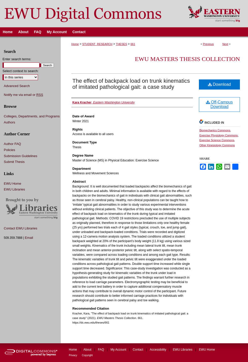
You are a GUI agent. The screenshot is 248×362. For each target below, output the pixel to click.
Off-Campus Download (219, 104)
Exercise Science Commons (216, 140)
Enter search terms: (17, 59)
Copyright (87, 355)
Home (75, 44)
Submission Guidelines (20, 156)
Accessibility (158, 349)
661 (133, 44)
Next (225, 44)
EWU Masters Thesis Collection (187, 59)
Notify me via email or (23, 95)
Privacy (73, 355)
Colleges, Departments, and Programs (32, 116)
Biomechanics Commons (214, 130)
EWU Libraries (14, 189)
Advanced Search (17, 86)
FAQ (101, 349)
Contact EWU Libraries (20, 228)
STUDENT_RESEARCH (97, 44)
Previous (208, 44)
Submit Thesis (14, 162)
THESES (121, 44)
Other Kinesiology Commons (217, 145)
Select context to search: (20, 71)
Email (29, 238)
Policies (9, 150)
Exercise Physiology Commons (218, 135)
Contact (138, 349)
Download (219, 84)
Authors (9, 122)
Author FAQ (12, 144)
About (88, 349)
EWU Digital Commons (90, 13)
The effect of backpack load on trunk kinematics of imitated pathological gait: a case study (131, 84)
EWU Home (12, 183)
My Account (119, 349)
